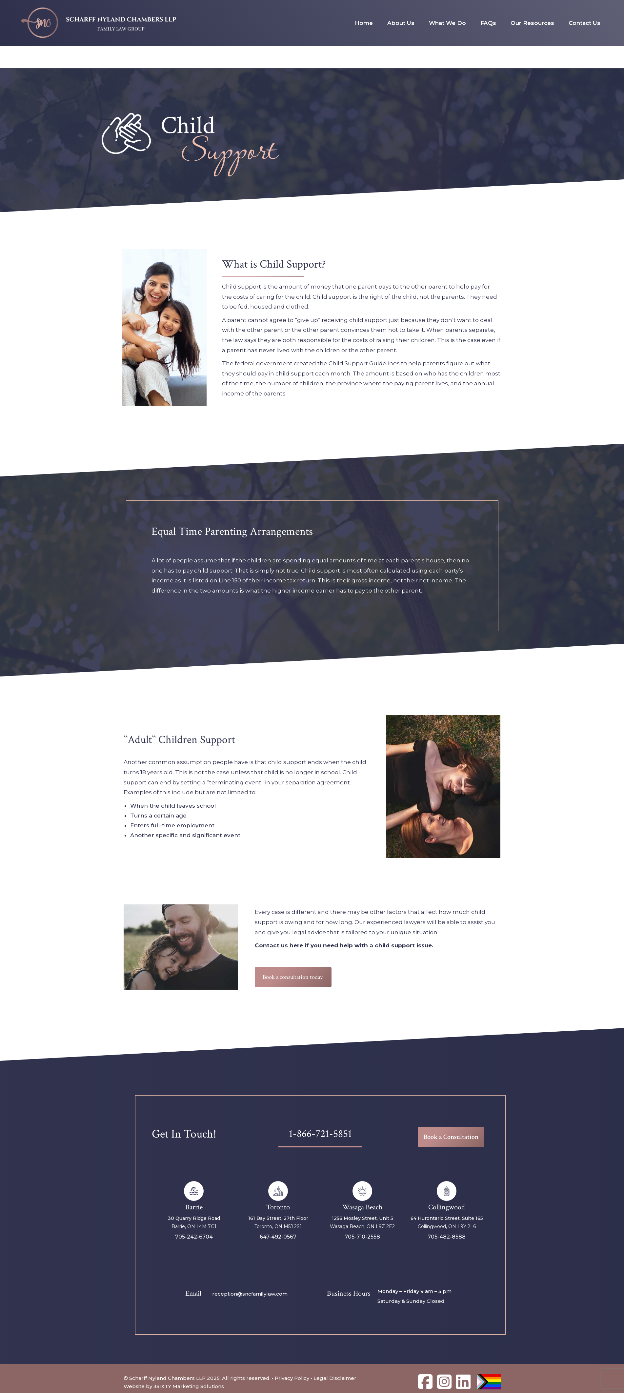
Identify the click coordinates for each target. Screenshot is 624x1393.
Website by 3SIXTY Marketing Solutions (174, 1386)
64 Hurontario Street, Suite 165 (447, 1218)
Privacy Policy (292, 1378)
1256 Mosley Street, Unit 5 (362, 1218)
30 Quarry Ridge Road (194, 1218)
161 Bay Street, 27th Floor (278, 1218)
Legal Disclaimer (334, 1378)
